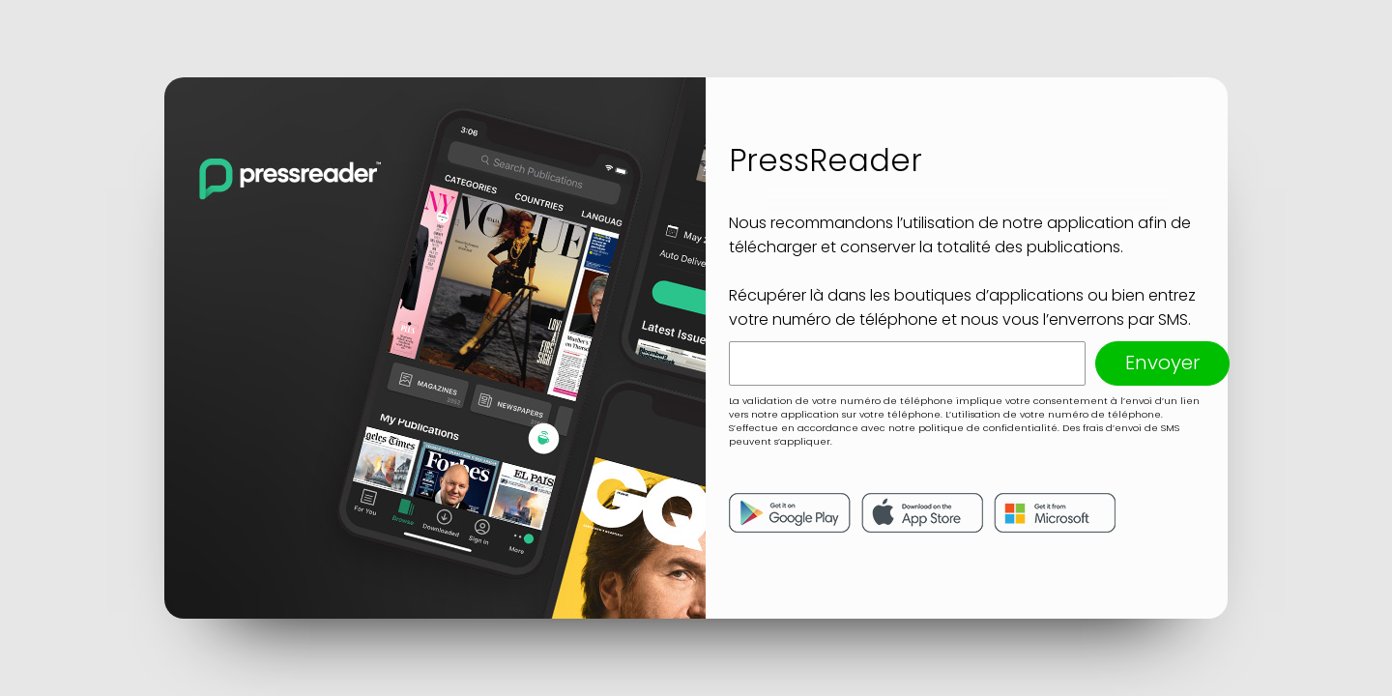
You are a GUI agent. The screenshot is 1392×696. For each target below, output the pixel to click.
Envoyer (1162, 362)
